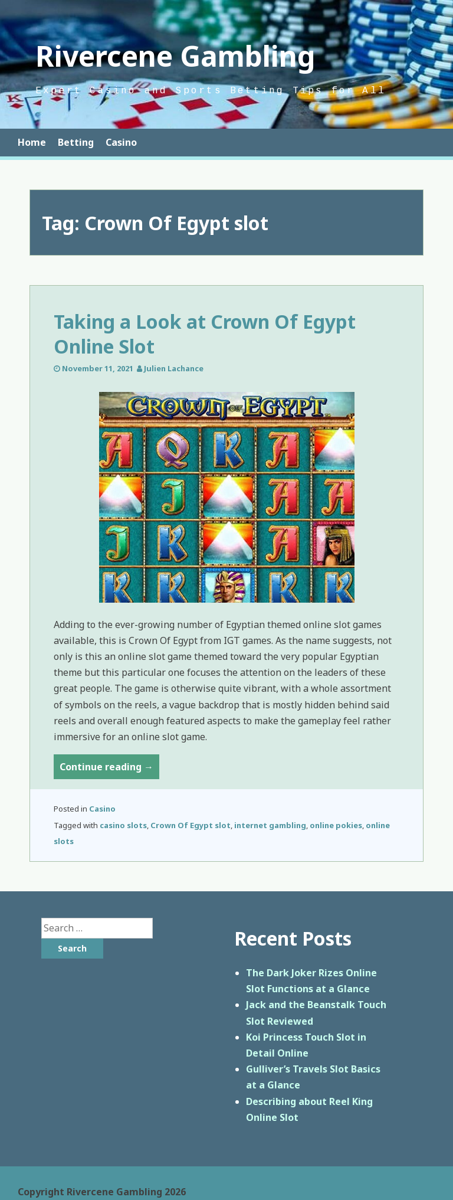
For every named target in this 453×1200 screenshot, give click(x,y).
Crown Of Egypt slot (190, 825)
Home (32, 142)
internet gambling (270, 825)
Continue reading (109, 768)
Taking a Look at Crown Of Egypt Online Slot (205, 334)
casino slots (123, 825)
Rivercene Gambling (175, 56)
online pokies (336, 825)
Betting (76, 142)
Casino (121, 142)
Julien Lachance (173, 368)
